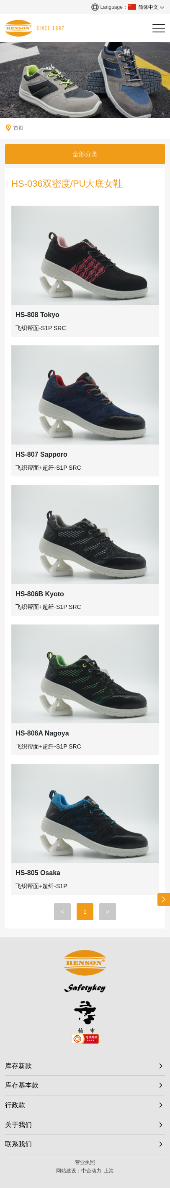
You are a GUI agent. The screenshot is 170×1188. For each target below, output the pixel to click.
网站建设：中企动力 (78, 1171)
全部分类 (85, 154)
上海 (109, 1171)
